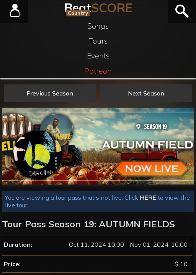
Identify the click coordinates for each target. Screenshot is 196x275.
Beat (98, 7)
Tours (98, 40)
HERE (148, 197)
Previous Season (49, 93)
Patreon (98, 71)
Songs (98, 26)
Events (98, 55)
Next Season (146, 93)
